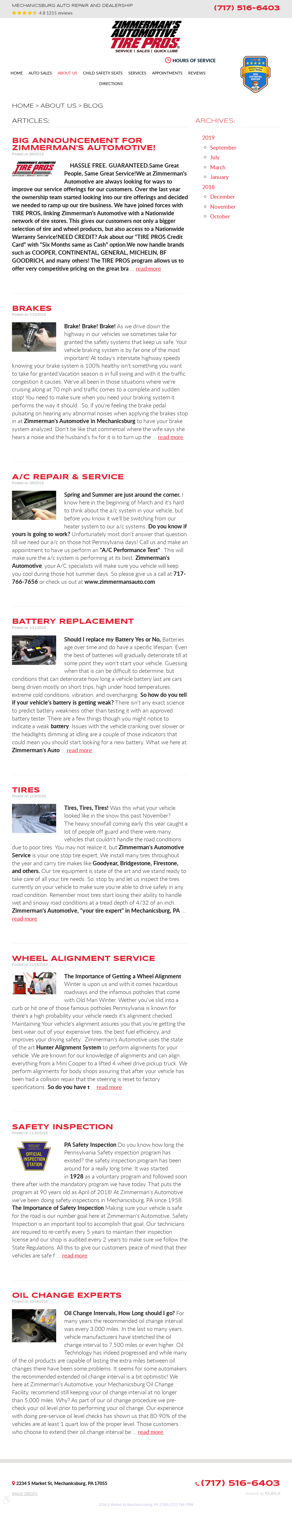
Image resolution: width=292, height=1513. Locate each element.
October (220, 216)
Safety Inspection (62, 1126)
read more (148, 268)
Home (17, 73)
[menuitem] (17, 73)
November (223, 206)
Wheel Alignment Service (83, 958)
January (219, 177)
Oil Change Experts (67, 1295)
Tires (26, 789)
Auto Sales (40, 73)
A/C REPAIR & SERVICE (68, 476)
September (223, 147)
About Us (67, 73)
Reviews (197, 73)
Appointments (167, 73)
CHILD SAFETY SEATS (103, 73)
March (218, 167)
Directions (111, 83)
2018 (208, 187)
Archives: (215, 120)
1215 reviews (58, 13)
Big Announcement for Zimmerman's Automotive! (84, 144)
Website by (262, 1493)
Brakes (32, 308)
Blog (93, 105)
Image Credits (25, 1493)
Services (137, 73)
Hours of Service (194, 60)
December (222, 196)
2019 (208, 137)
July (215, 157)
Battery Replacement (73, 621)
